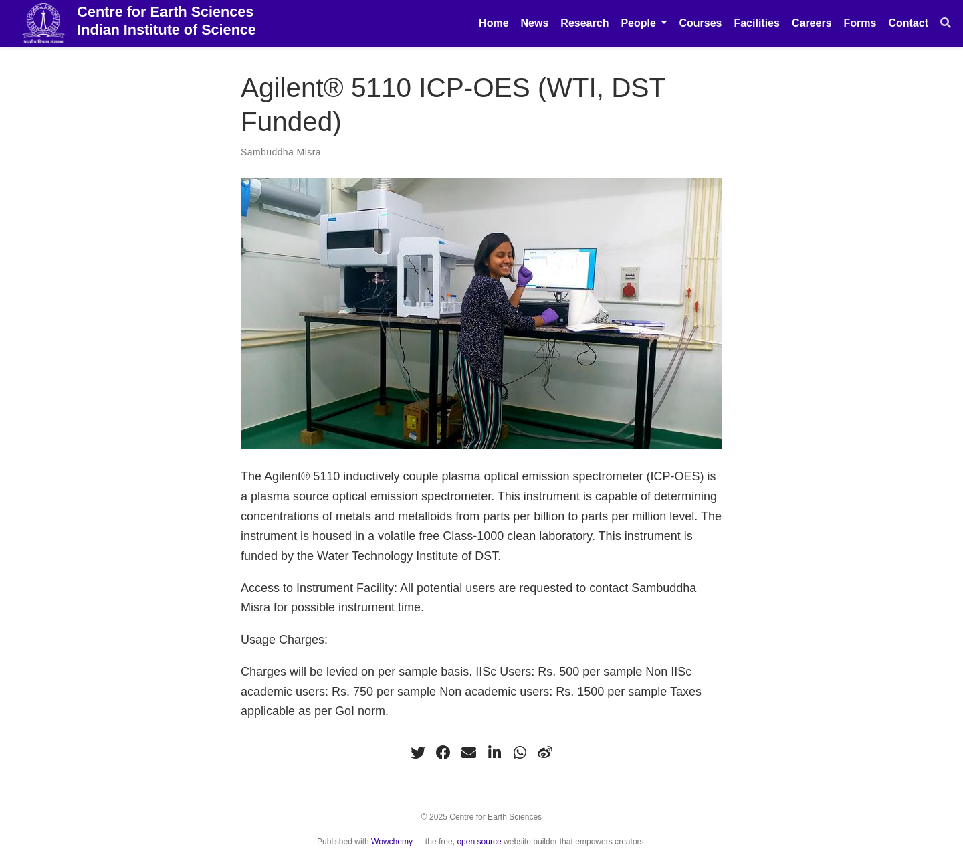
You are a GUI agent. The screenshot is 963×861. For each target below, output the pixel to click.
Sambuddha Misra (281, 152)
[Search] (945, 23)
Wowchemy (392, 841)
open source (479, 841)
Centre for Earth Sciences (166, 21)
